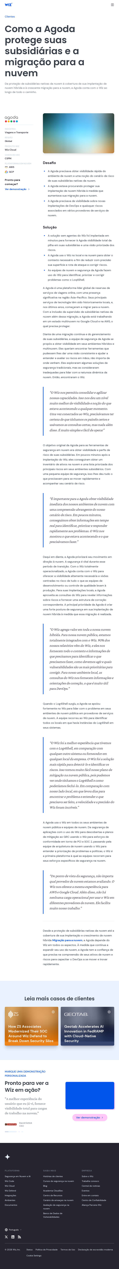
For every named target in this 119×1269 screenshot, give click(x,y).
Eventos (85, 1190)
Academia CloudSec (53, 1190)
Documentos (11, 1205)
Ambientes (10, 1200)
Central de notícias (91, 1186)
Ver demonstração (17, 189)
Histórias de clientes (53, 1176)
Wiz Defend (10, 1190)
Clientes (10, 16)
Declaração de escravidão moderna (95, 1249)
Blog (45, 1186)
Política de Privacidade (47, 1249)
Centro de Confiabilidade (94, 1200)
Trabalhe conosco (90, 1181)
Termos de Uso (68, 1249)
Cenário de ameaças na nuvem (58, 1200)
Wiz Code (9, 1181)
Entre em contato (90, 1195)
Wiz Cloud (10, 1186)
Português (13, 1229)
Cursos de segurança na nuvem (58, 1181)
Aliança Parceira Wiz (91, 1205)
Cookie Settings (33, 1255)
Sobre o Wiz (87, 1176)
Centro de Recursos (52, 1195)
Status (29, 1249)
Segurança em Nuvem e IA (17, 1176)
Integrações (10, 1195)
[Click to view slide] (11, 1131)
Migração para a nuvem (67, 940)
